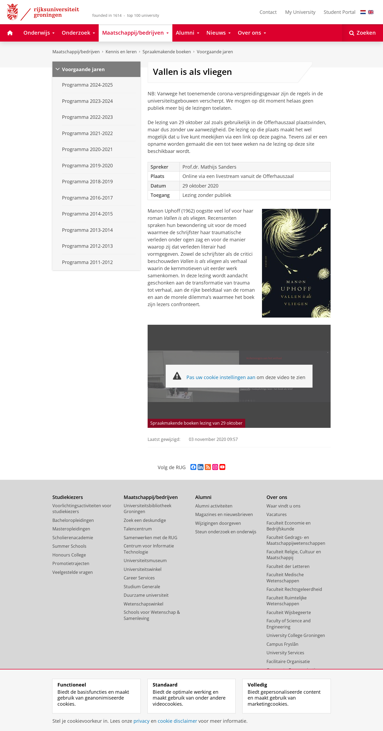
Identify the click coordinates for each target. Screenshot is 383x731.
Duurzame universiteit (146, 595)
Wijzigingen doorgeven (218, 523)
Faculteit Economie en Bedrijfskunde (289, 526)
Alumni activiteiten (213, 506)
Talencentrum (138, 529)
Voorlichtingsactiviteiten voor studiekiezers (81, 509)
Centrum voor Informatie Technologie (149, 549)
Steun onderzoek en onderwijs (225, 532)
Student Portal (340, 12)
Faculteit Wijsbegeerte (289, 612)
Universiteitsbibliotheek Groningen (147, 509)
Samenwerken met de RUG (150, 538)
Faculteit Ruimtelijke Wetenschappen (287, 601)
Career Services (139, 578)
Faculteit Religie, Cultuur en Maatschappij (294, 555)
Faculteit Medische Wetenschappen (285, 578)
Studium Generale (142, 587)
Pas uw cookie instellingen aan (220, 377)
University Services (285, 653)
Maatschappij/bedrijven (76, 52)
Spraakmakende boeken (167, 52)
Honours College (69, 555)
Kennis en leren (121, 52)
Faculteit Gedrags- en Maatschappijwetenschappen (296, 540)
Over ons (277, 497)
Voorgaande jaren (215, 52)
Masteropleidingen (71, 529)
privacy (141, 721)
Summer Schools (69, 546)
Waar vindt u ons (284, 506)
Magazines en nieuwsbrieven (224, 514)
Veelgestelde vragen (72, 572)
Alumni (203, 497)
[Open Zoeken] (362, 33)
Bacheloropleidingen (73, 520)
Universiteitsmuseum (145, 560)
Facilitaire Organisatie (288, 661)
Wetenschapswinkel (143, 604)
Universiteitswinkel (142, 569)
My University (300, 12)
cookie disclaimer (177, 721)
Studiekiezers (67, 497)
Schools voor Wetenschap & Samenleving (152, 615)
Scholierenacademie (72, 538)
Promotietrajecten (70, 563)
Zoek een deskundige (145, 520)
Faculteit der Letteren (288, 566)
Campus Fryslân (282, 644)
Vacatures (277, 514)
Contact (268, 12)
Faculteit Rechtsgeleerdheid (294, 589)
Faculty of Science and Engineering (289, 624)
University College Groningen (296, 635)
